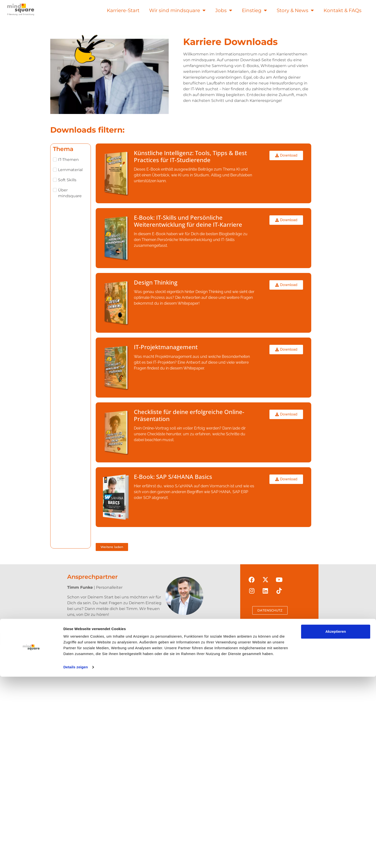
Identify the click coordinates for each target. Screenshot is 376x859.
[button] (112, 547)
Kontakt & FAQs (343, 10)
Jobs (223, 10)
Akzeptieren (335, 814)
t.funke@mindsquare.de (103, 631)
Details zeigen (75, 849)
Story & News (295, 10)
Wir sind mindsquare (177, 10)
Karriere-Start (123, 10)
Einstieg (254, 10)
